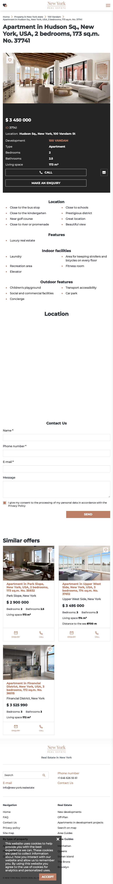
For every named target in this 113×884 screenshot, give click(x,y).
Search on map (67, 827)
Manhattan (64, 846)
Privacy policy (11, 827)
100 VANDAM (58, 140)
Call (48, 172)
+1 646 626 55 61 (67, 778)
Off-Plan (63, 817)
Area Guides (65, 833)
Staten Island (66, 856)
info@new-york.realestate (18, 787)
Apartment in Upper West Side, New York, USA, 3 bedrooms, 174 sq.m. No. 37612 (81, 589)
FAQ (5, 817)
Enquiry (16, 637)
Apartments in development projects (80, 822)
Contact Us (10, 822)
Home (6, 812)
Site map (8, 833)
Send (88, 514)
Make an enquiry (46, 183)
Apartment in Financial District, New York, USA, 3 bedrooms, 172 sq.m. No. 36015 (25, 688)
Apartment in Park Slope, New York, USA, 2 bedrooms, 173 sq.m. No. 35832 (27, 587)
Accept (48, 877)
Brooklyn (63, 867)
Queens (62, 851)
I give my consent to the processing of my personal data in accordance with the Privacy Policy (57, 504)
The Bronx (64, 861)
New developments (69, 812)
